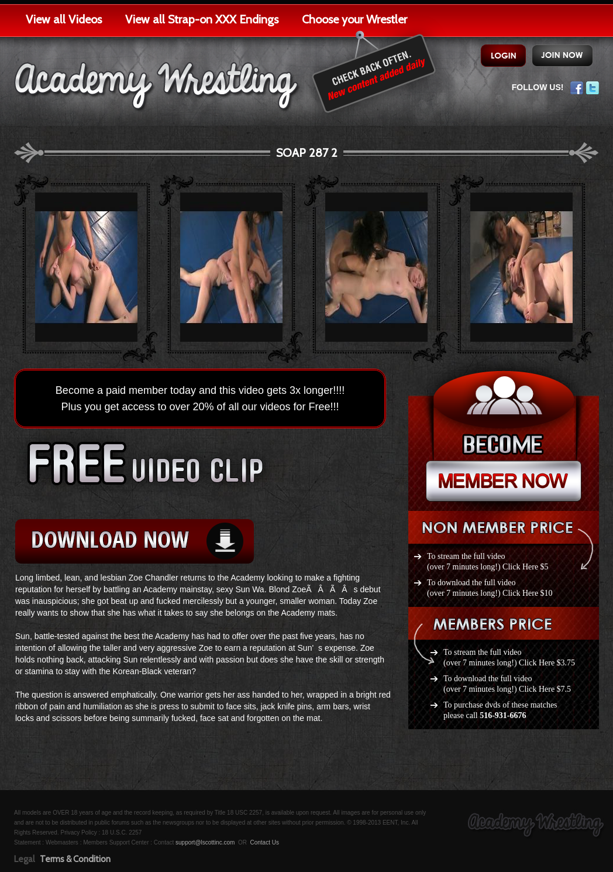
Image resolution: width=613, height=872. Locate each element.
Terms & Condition (75, 859)
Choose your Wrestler (354, 19)
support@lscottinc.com (205, 842)
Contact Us (264, 842)
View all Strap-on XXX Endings (201, 19)
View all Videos (64, 19)
